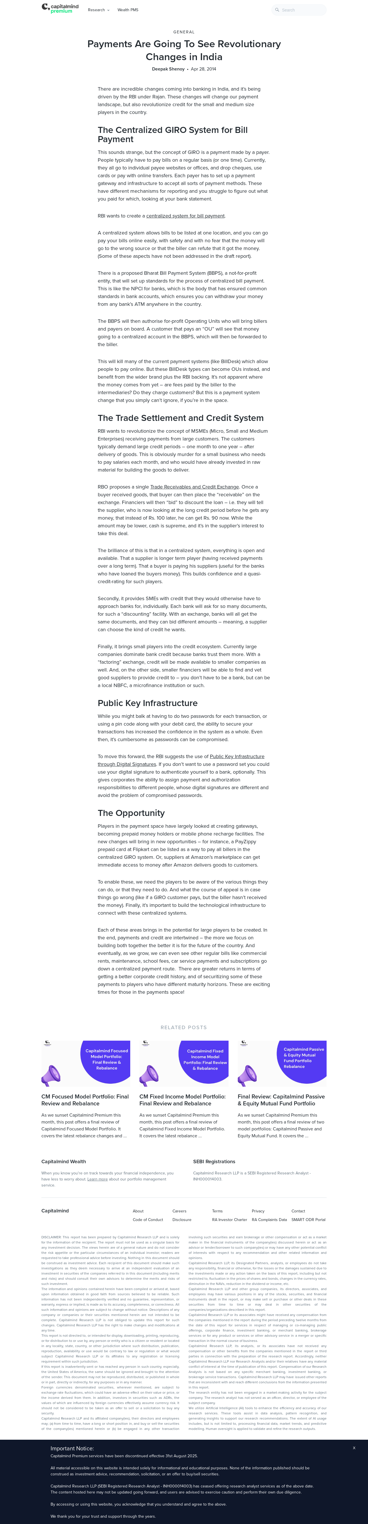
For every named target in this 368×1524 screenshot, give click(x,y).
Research (96, 9)
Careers (179, 1211)
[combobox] (299, 10)
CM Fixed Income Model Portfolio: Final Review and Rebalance (182, 1100)
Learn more (97, 1179)
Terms (217, 1211)
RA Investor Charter (229, 1219)
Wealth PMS (128, 9)
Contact (298, 1211)
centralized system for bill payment (185, 216)
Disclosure (181, 1219)
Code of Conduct (148, 1219)
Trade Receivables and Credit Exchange (194, 487)
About (138, 1211)
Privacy (258, 1211)
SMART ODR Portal (308, 1219)
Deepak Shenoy (168, 69)
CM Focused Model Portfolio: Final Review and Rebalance (85, 1100)
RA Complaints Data (269, 1219)
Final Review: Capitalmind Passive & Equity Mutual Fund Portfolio (281, 1100)
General (184, 32)
